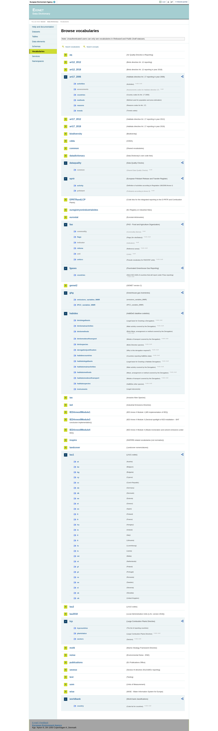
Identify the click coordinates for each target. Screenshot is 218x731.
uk (78, 598)
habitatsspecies (84, 384)
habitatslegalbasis (85, 361)
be (78, 467)
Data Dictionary (52, 22)
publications (76, 662)
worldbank (75, 699)
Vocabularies (38, 51)
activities (81, 84)
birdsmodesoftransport (87, 339)
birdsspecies (82, 344)
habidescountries (84, 355)
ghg (72, 293)
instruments (82, 389)
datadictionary (77, 156)
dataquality (75, 163)
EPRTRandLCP (78, 199)
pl (78, 567)
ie (78, 530)
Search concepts (93, 47)
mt (78, 556)
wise (72, 691)
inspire (73, 440)
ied (71, 405)
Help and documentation (43, 27)
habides (74, 313)
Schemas (36, 46)
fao (71, 224)
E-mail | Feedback (40, 723)
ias (71, 397)
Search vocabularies (72, 47)
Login (164, 2)
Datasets (36, 32)
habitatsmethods (84, 372)
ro (78, 577)
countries (81, 95)
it (77, 535)
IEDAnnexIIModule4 (80, 430)
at (78, 462)
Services (36, 56)
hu (78, 525)
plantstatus (82, 633)
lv (78, 551)
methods (81, 100)
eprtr (72, 178)
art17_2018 (75, 126)
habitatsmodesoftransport (88, 378)
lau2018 (74, 614)
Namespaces (38, 61)
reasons (80, 105)
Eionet (43, 22)
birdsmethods (83, 331)
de (78, 488)
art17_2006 (75, 77)
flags (79, 237)
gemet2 (73, 285)
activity (80, 186)
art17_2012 (75, 119)
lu (78, 546)
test (71, 677)
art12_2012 (75, 62)
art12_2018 (75, 69)
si (78, 588)
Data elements (38, 41)
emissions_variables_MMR (88, 300)
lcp (71, 621)
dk (78, 493)
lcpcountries (82, 628)
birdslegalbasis (83, 320)
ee (78, 498)
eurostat (74, 217)
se (78, 582)
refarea (80, 248)
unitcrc (80, 259)
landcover (75, 447)
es (78, 509)
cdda (72, 141)
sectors (80, 639)
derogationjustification (86, 350)
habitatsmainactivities (86, 367)
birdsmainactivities (85, 326)
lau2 (72, 607)
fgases (73, 268)
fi (77, 514)
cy (78, 477)
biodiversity (76, 134)
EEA (43, 2)
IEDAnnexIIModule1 (80, 412)
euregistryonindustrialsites (84, 210)
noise (72, 655)
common (74, 148)
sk (78, 593)
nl (78, 561)
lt (77, 540)
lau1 (72, 455)
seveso (73, 670)
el (78, 504)
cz (78, 483)
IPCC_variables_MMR (86, 305)
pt (78, 572)
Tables (35, 36)
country (80, 706)
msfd (72, 648)
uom (72, 684)
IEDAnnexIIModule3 (80, 419)
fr (77, 519)
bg (78, 472)
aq (71, 55)
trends (80, 111)
